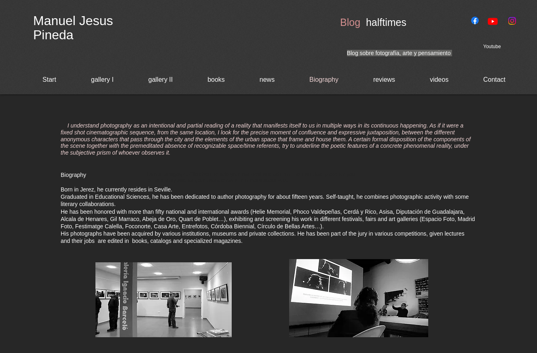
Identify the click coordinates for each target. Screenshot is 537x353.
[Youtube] (493, 21)
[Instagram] (512, 21)
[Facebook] (475, 20)
